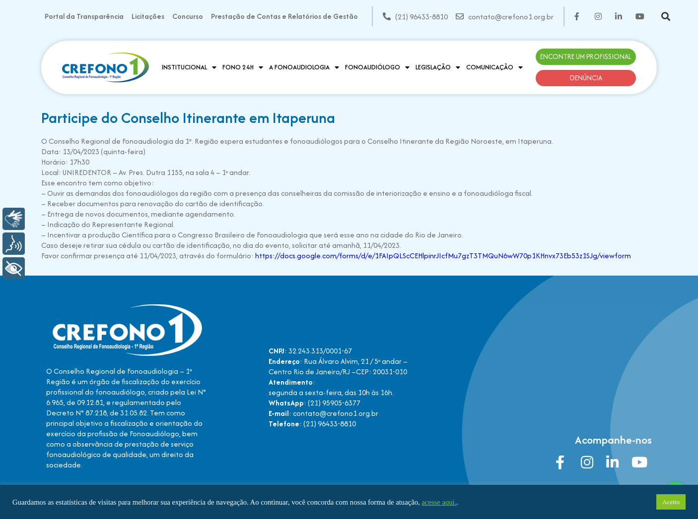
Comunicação (494, 67)
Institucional (189, 67)
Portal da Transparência (84, 16)
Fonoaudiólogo (377, 67)
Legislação (438, 67)
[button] (666, 16)
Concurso (187, 16)
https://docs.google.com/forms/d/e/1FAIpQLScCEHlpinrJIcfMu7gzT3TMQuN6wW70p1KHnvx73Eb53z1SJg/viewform (442, 255)
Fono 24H (242, 67)
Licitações (148, 16)
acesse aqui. (438, 502)
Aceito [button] (671, 502)
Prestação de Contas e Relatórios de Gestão (284, 16)
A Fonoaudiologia (304, 67)
